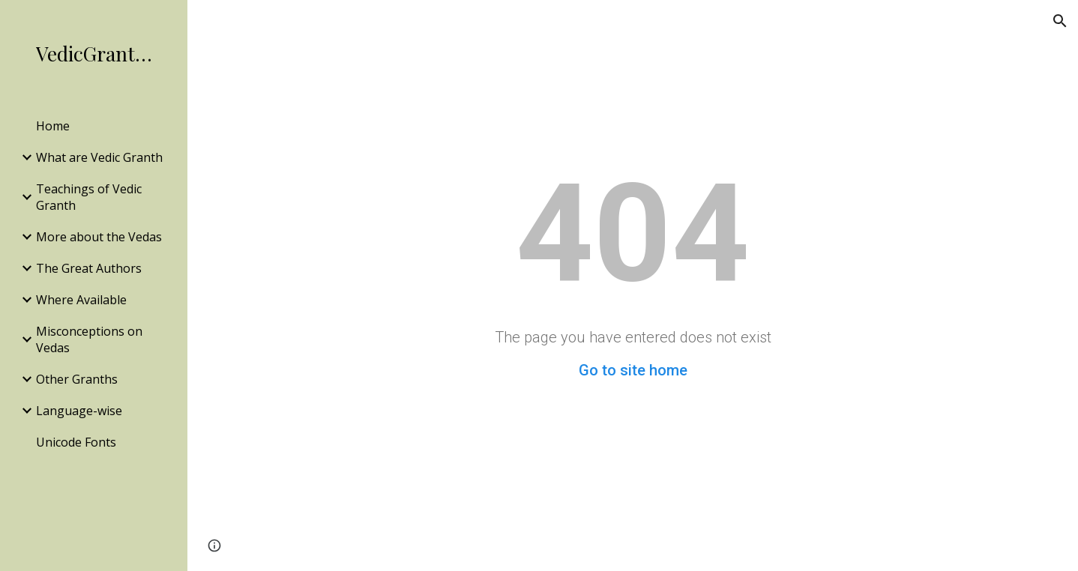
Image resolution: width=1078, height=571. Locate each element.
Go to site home (633, 370)
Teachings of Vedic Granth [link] (89, 197)
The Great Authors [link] (89, 268)
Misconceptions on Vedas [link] (89, 339)
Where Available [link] (81, 299)
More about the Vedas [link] (99, 237)
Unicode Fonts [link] (76, 442)
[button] (1060, 21)
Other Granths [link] (77, 379)
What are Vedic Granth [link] (99, 157)
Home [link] (53, 126)
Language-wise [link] (79, 410)
